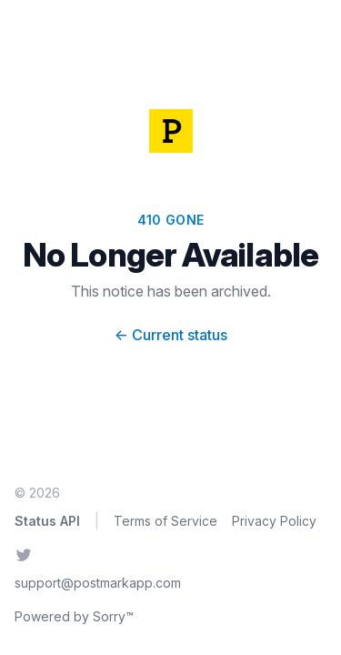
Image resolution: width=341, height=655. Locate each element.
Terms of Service (165, 521)
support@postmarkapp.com (98, 582)
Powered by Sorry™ (74, 616)
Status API (47, 521)
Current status (171, 335)
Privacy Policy (274, 521)
